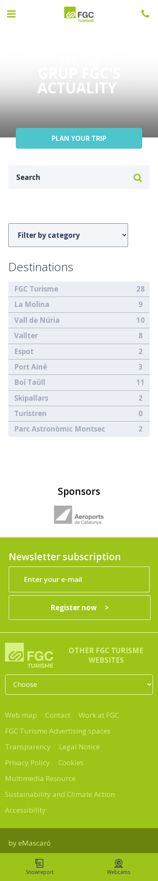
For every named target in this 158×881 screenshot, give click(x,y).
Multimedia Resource (40, 778)
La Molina (31, 304)
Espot (24, 351)
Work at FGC (99, 715)
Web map (21, 715)
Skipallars (31, 398)
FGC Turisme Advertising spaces (58, 731)
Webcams (118, 867)
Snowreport (40, 867)
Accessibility (25, 810)
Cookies (71, 762)
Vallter (26, 335)
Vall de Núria (37, 320)
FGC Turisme (36, 289)
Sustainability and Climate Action (60, 794)
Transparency (28, 746)
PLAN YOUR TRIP (79, 138)
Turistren (30, 413)
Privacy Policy (27, 762)
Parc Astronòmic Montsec (59, 429)
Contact (57, 715)
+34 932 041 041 (149, 14)
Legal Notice (79, 746)
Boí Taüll (29, 382)
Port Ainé (30, 367)
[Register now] (79, 607)
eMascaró (34, 843)
